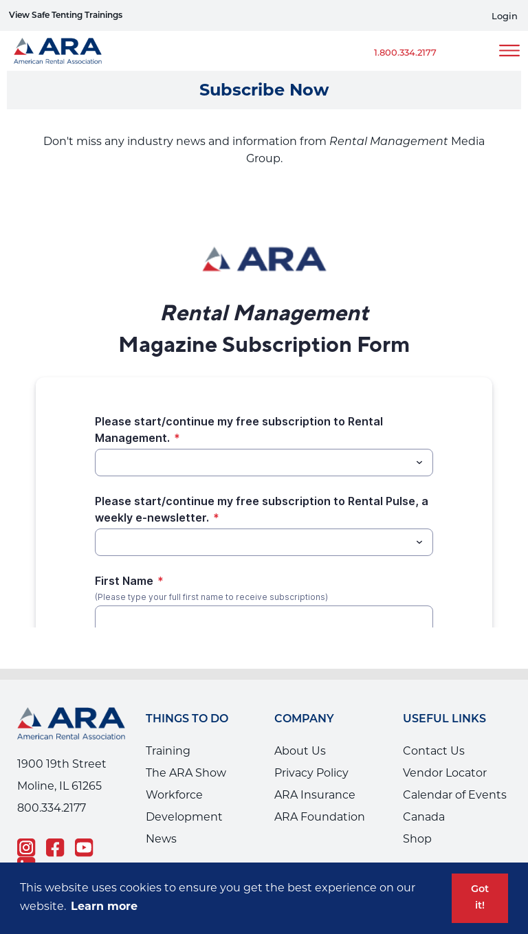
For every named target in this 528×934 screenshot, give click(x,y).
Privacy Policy (311, 772)
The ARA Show (186, 772)
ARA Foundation (319, 816)
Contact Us (434, 750)
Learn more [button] (104, 906)
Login (505, 16)
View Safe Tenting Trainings (65, 16)
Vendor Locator (445, 772)
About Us (300, 750)
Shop (417, 838)
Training (168, 750)
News (161, 838)
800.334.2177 (51, 807)
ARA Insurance (314, 794)
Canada (424, 816)
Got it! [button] (480, 898)
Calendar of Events (455, 794)
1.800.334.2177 (405, 52)
